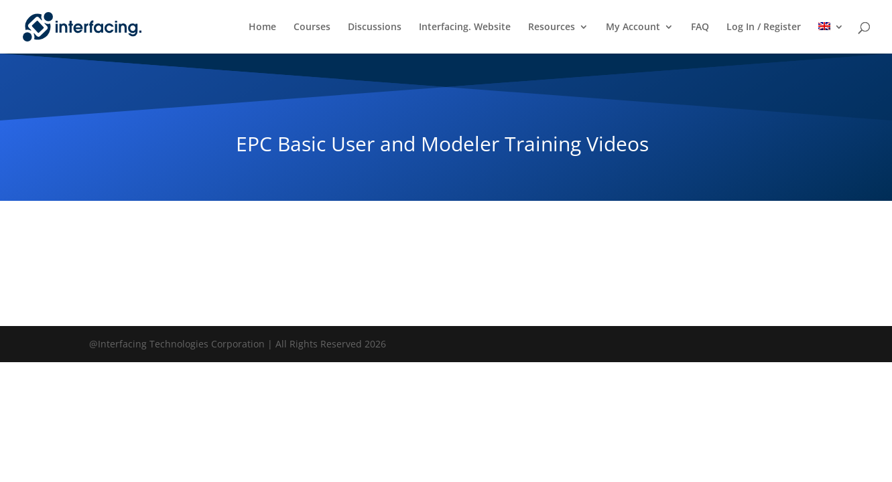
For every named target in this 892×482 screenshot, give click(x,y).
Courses (312, 27)
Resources (551, 27)
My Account (633, 27)
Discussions (374, 27)
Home (262, 27)
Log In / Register (763, 27)
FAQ (700, 27)
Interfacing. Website (465, 27)
